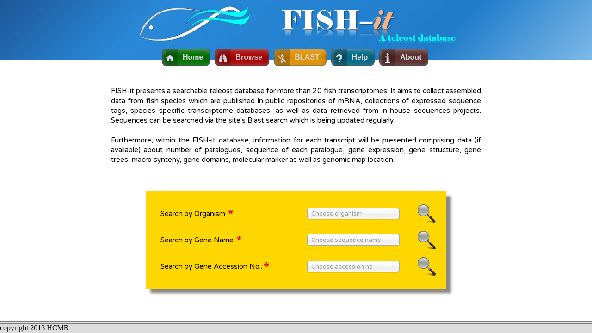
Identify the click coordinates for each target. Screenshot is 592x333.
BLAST (307, 57)
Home (193, 57)
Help (360, 57)
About (410, 57)
